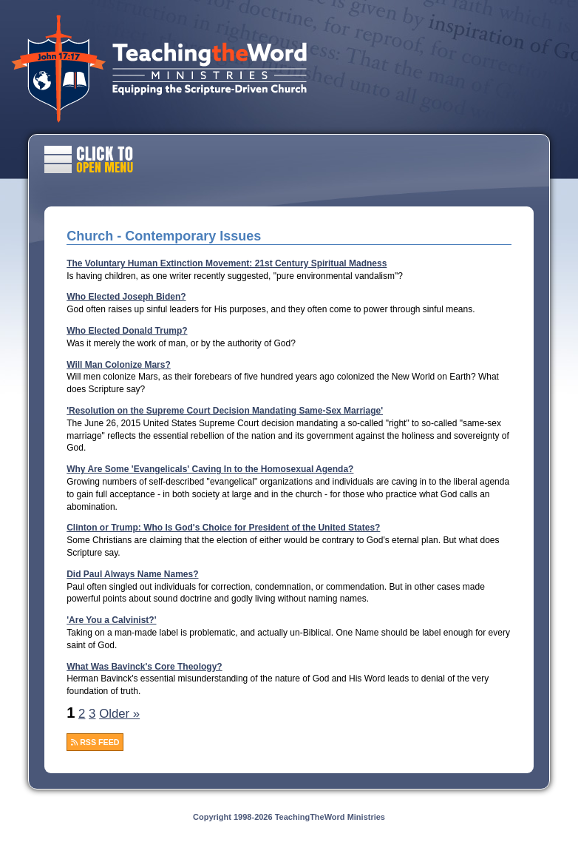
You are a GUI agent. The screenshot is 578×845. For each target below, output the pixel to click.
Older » (119, 714)
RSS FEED (95, 742)
